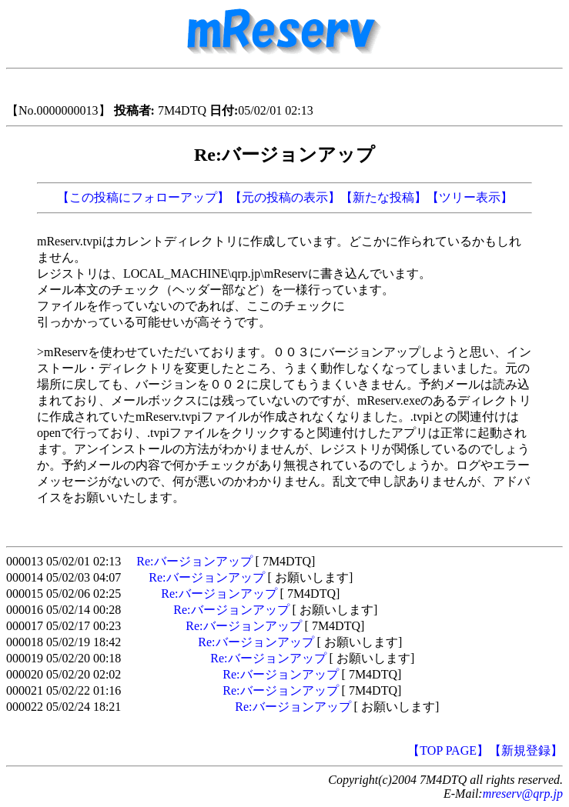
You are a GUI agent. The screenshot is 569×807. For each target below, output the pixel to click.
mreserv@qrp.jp (523, 793)
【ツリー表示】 (470, 197)
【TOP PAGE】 (448, 750)
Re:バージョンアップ (194, 561)
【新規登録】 (526, 750)
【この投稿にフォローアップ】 (143, 197)
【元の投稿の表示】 (284, 197)
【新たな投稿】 (383, 197)
